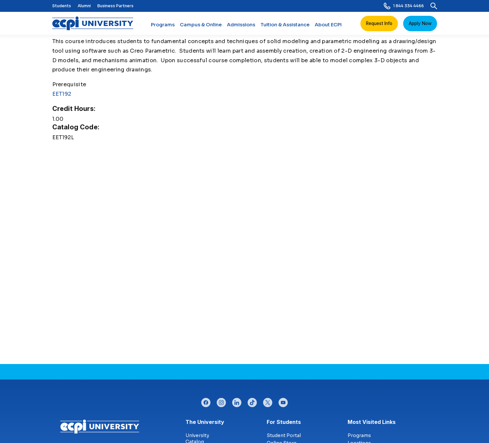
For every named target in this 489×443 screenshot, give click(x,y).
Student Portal (284, 435)
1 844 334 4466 (404, 6)
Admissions (241, 27)
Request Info (379, 23)
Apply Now (420, 23)
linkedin (236, 401)
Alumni (84, 5)
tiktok (252, 401)
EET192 (62, 94)
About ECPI (328, 27)
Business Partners (115, 5)
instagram (221, 401)
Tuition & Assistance (284, 27)
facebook (205, 401)
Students (61, 5)
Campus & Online (201, 27)
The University (204, 422)
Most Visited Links (372, 422)
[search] (433, 6)
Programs (163, 27)
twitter (267, 401)
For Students (284, 422)
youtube (283, 401)
